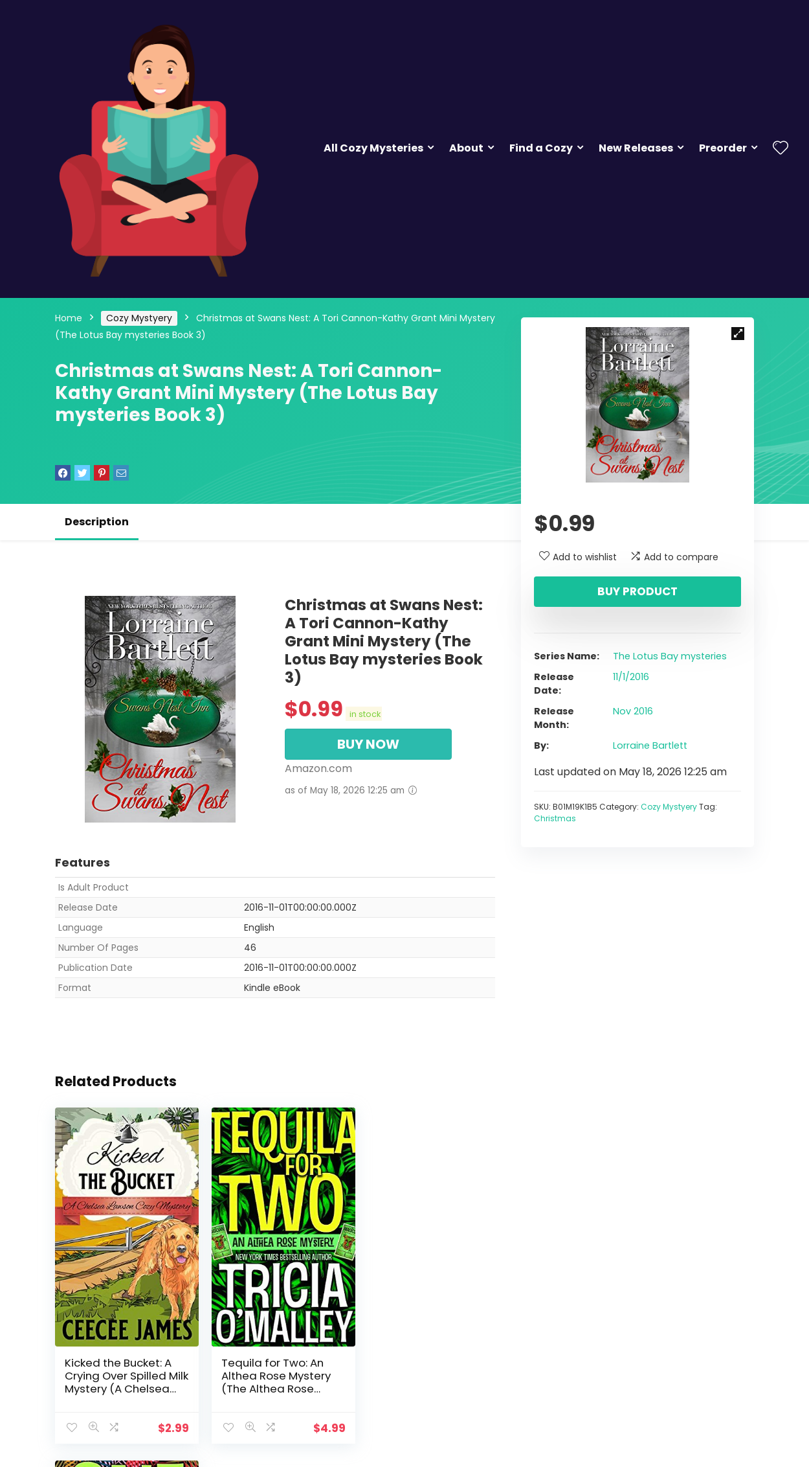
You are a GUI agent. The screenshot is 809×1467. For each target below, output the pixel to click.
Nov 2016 (633, 711)
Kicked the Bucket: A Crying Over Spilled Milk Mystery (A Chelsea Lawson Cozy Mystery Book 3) (124, 1379)
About (466, 148)
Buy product (637, 591)
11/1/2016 (631, 676)
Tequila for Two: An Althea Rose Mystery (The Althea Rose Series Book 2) (271, 1372)
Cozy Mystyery (139, 318)
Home (68, 318)
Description (97, 521)
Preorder (723, 148)
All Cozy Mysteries (373, 148)
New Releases (636, 148)
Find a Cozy (541, 148)
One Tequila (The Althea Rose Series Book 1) (417, 1366)
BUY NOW (368, 744)
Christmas (555, 818)
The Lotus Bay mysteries (670, 656)
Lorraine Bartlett (650, 745)
